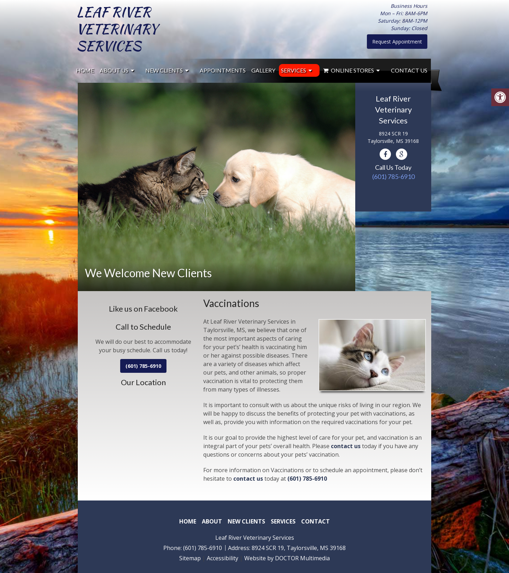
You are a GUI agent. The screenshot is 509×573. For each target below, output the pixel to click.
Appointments (223, 70)
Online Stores (348, 70)
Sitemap (190, 558)
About (212, 521)
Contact (315, 521)
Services (293, 70)
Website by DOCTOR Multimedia (287, 558)
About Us (114, 70)
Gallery (263, 70)
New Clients (164, 70)
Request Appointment (397, 41)
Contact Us (409, 70)
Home (85, 70)
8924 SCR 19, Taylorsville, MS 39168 (299, 548)
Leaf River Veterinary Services (117, 29)
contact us (346, 446)
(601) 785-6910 (393, 176)
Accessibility (222, 558)
